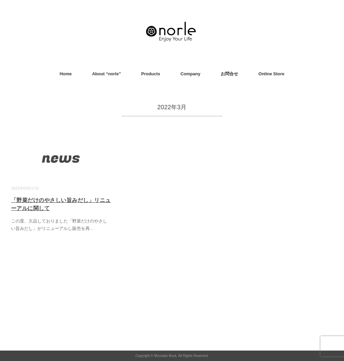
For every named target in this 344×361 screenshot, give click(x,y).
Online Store (271, 73)
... (91, 228)
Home (65, 73)
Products (150, 73)
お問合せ (229, 73)
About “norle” (106, 73)
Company (190, 73)
